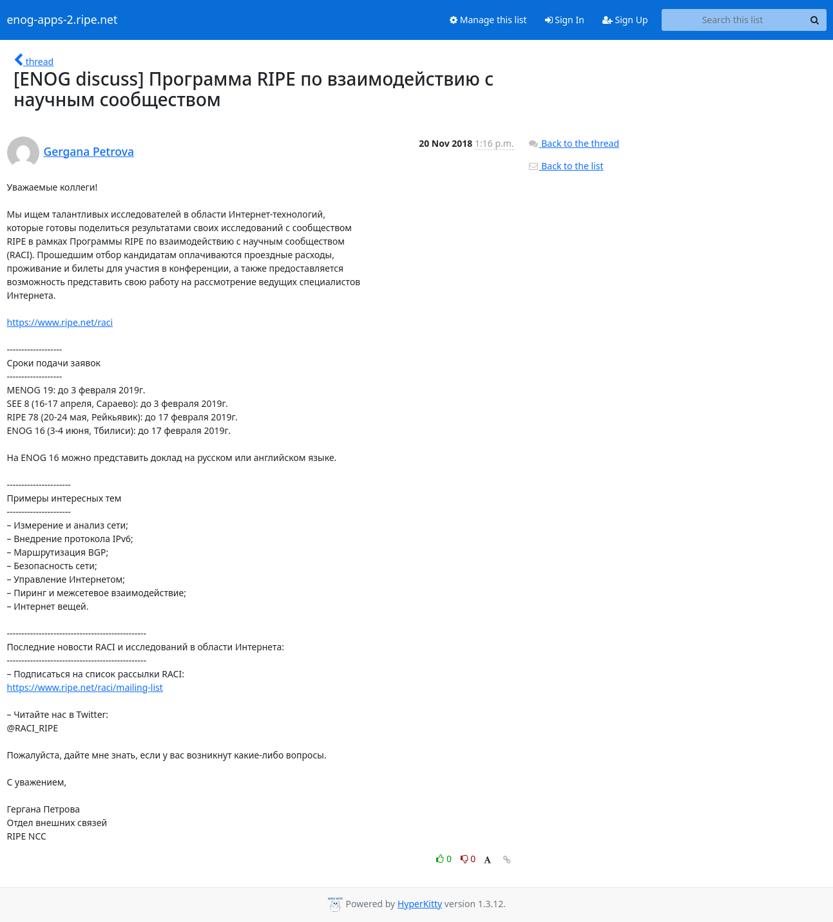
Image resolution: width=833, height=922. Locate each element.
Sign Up (625, 20)
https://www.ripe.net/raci (60, 322)
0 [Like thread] (445, 858)
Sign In (564, 20)
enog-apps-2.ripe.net (62, 20)
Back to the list (566, 166)
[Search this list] (733, 20)
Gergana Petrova (89, 151)
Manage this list (488, 20)
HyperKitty (419, 904)
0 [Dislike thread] (468, 858)
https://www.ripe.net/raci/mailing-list (85, 687)
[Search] (815, 20)
